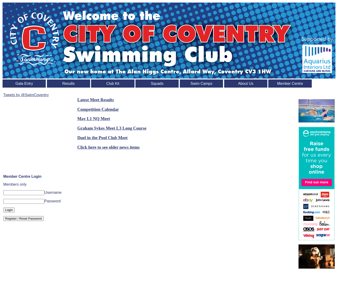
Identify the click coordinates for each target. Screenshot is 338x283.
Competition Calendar (98, 109)
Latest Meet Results (95, 99)
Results (68, 84)
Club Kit (112, 84)
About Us (245, 84)
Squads (157, 84)
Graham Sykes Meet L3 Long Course (112, 128)
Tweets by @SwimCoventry (26, 95)
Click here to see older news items (108, 147)
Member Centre (290, 84)
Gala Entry (24, 84)
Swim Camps (201, 84)
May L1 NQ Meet (93, 118)
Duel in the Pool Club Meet (102, 137)
